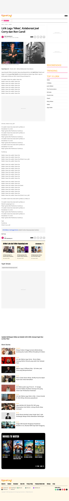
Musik (6, 24)
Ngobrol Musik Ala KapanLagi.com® (9, 267)
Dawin (48, 98)
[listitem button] (41, 37)
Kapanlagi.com (13, 487)
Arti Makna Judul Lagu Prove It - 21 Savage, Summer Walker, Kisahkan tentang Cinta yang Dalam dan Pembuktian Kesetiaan (29, 388)
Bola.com (27, 487)
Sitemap (48, 484)
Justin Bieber (50, 86)
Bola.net (19, 487)
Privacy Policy (30, 484)
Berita (10, 24)
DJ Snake (49, 92)
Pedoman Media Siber (40, 484)
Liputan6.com (5, 487)
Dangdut (18, 348)
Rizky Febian (50, 101)
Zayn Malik (49, 107)
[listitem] (11, 21)
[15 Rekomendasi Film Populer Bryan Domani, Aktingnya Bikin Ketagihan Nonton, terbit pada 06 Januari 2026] (22, 252)
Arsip (54, 484)
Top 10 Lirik (53, 76)
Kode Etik (22, 484)
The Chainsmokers (52, 89)
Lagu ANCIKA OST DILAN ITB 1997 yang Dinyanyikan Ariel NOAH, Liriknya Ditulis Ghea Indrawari (29, 407)
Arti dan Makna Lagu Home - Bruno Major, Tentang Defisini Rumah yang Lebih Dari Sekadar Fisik (30, 361)
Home (2, 24)
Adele (48, 80)
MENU (66, 16)
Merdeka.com (36, 487)
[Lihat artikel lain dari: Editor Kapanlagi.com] (39, 244)
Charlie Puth (50, 95)
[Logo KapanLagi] (7, 15)
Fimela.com (5, 489)
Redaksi (9, 484)
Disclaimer (15, 484)
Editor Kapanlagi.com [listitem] (8, 36)
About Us (3, 484)
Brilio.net (12, 489)
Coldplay (49, 83)
